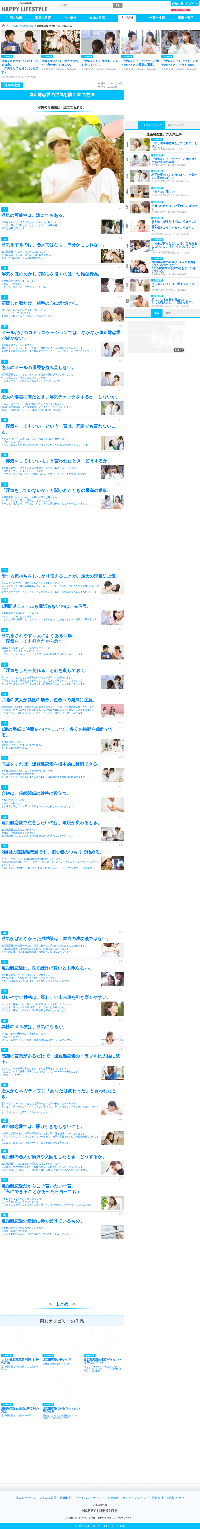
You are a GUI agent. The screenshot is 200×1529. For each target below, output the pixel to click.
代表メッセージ (26, 1497)
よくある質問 (48, 1497)
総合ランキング (176, 125)
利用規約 (66, 1497)
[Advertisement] (62, 540)
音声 (168, 313)
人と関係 (13, 25)
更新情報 (113, 1497)
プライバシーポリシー (89, 1497)
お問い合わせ (175, 1497)
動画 (156, 313)
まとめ (62, 1304)
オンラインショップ (135, 1497)
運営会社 (157, 1497)
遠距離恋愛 (27, 25)
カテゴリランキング (151, 125)
